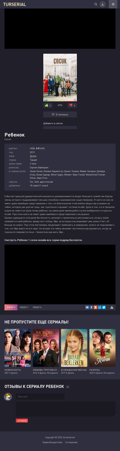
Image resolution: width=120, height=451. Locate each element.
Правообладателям (52, 442)
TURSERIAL (14, 4)
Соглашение (71, 442)
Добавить (21, 420)
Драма (33, 156)
